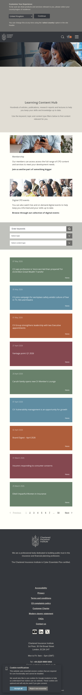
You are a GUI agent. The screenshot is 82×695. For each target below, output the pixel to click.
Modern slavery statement (41, 614)
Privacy (41, 593)
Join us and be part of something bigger (32, 169)
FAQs (41, 619)
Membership (18, 156)
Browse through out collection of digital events (35, 212)
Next (67, 513)
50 (58, 513)
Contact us (41, 624)
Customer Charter (41, 608)
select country (48, 23)
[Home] (41, 541)
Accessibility (41, 588)
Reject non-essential (38, 689)
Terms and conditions (41, 598)
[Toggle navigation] (76, 37)
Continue (42, 16)
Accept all (18, 689)
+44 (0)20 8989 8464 (43, 662)
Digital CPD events (20, 200)
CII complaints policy (41, 603)
